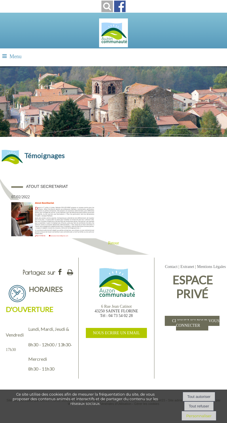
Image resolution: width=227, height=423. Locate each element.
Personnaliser (198, 415)
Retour (113, 243)
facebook (60, 271)
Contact (171, 267)
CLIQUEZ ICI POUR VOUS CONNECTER (195, 323)
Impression (70, 271)
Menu (16, 56)
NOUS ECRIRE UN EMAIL (116, 333)
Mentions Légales (211, 267)
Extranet (187, 267)
